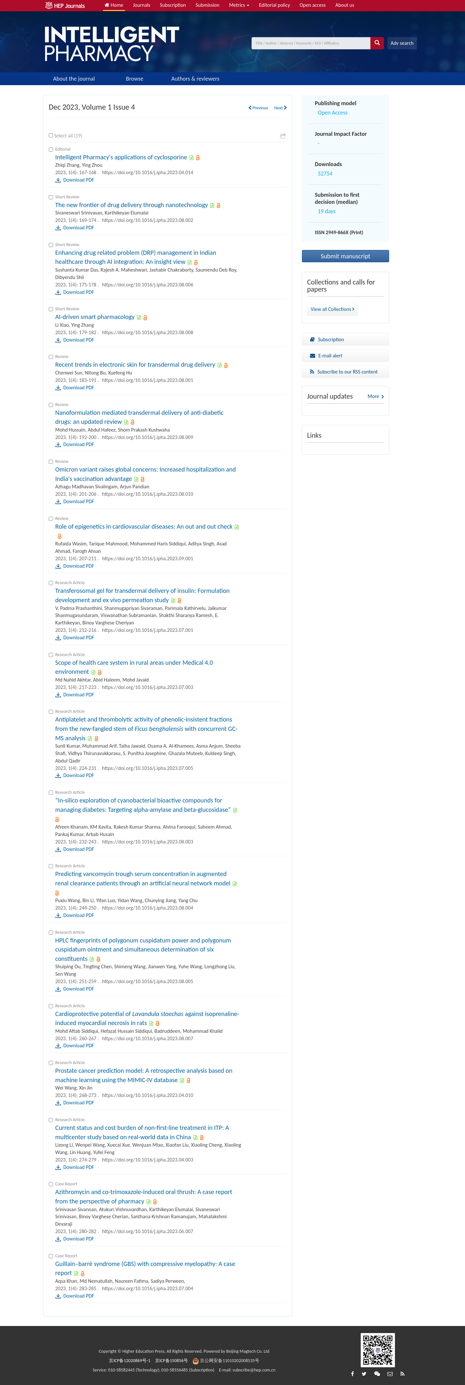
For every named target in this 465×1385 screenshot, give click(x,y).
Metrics (239, 5)
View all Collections (332, 309)
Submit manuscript (345, 256)
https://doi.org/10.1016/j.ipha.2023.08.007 (147, 1038)
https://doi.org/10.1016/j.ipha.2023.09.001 (147, 558)
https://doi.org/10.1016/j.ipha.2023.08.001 (147, 380)
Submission (208, 5)
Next (280, 108)
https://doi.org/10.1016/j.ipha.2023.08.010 (147, 494)
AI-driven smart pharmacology (95, 317)
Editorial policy (274, 5)
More (373, 396)
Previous (258, 108)
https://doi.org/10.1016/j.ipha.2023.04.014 (147, 172)
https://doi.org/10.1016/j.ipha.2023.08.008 (147, 332)
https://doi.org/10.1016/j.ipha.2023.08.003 (147, 842)
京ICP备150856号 (171, 1360)
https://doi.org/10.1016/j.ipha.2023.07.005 (147, 768)
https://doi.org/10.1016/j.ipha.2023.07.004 (147, 1288)
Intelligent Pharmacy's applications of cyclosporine (121, 157)
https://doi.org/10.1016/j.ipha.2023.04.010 (147, 1095)
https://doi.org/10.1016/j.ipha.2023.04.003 (147, 1160)
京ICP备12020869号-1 (129, 1360)
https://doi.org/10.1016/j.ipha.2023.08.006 (147, 285)
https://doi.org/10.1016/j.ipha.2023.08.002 (147, 220)
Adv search (402, 43)
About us (345, 5)
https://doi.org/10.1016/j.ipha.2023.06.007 (147, 1231)
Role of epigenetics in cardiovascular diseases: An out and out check (143, 526)
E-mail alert (326, 356)
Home (114, 5)
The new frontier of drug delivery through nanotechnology (131, 205)
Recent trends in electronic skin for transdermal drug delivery (135, 364)
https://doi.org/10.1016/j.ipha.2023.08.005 (147, 981)
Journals (141, 5)
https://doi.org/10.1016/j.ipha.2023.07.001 (147, 630)
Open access (313, 5)
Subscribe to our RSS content (344, 372)
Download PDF (78, 180)
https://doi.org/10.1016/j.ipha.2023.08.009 (147, 437)
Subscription (173, 5)
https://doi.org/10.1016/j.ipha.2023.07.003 (147, 687)
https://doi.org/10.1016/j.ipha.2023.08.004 (147, 908)
